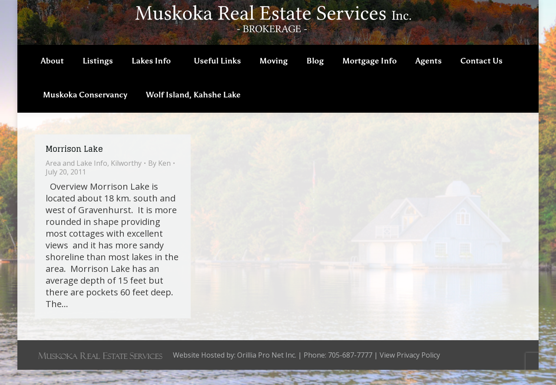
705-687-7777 (495, 7)
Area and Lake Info (76, 178)
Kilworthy (126, 178)
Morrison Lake (74, 164)
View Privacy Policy (410, 370)
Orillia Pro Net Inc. (266, 370)
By (159, 178)
